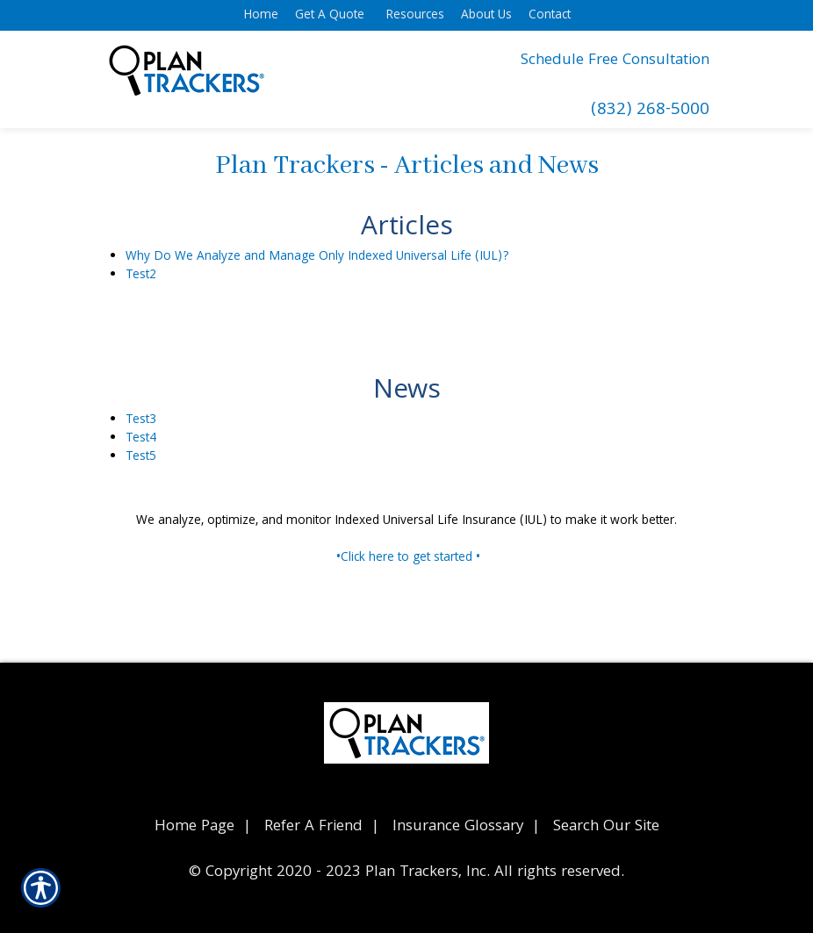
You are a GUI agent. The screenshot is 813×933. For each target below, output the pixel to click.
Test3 (141, 420)
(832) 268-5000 (650, 111)
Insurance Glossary (457, 827)
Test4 (141, 438)
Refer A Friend (313, 827)
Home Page (194, 827)
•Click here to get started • (408, 558)
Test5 (141, 457)
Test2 (141, 275)
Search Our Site (606, 827)
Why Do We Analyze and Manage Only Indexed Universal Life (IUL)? (317, 257)
